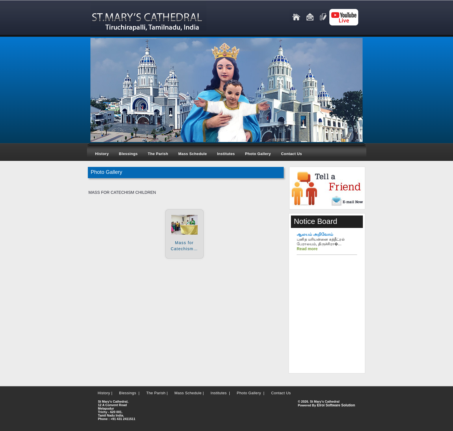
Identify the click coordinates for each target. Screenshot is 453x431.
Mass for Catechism (184, 245)
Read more (307, 248)
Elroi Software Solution (336, 405)
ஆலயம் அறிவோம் (315, 234)
